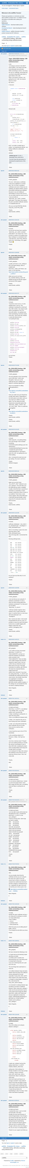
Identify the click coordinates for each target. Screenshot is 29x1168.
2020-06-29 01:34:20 (14, 429)
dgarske (2, 170)
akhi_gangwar (4, 53)
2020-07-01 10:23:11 (14, 698)
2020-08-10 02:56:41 (14, 1100)
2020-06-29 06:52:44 (14, 471)
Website (3, 695)
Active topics (5, 8)
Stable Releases (6, 24)
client (2, 1153)
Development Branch (7, 28)
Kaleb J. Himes (4, 639)
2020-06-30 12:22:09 (14, 512)
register (12, 45)
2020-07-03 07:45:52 (14, 864)
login (8, 45)
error (7, 1153)
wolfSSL (23, 36)
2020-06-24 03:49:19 (14, 53)
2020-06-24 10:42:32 (14, 219)
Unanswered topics (13, 8)
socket (15, 1153)
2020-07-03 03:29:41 (14, 770)
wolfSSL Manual (6, 31)
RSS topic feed (7, 48)
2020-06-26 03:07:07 (14, 293)
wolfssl (21, 1153)
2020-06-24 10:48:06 (14, 252)
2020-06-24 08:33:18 (14, 170)
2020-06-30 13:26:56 (14, 587)
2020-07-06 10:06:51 (14, 940)
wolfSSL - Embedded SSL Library (12, 3)
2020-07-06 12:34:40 (14, 1014)
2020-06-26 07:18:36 (14, 365)
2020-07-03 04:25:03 (14, 799)
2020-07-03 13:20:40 (14, 904)
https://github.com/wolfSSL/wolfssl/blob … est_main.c (18, 391)
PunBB (12, 1160)
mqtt (11, 1153)
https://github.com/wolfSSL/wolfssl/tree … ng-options (18, 412)
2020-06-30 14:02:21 (14, 639)
